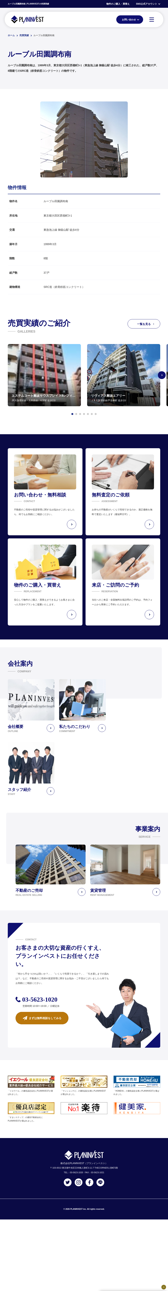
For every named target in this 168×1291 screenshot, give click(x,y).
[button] (72, 414)
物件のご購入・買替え (118, 4)
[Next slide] (162, 375)
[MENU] (151, 19)
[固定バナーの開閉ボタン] (163, 1287)
